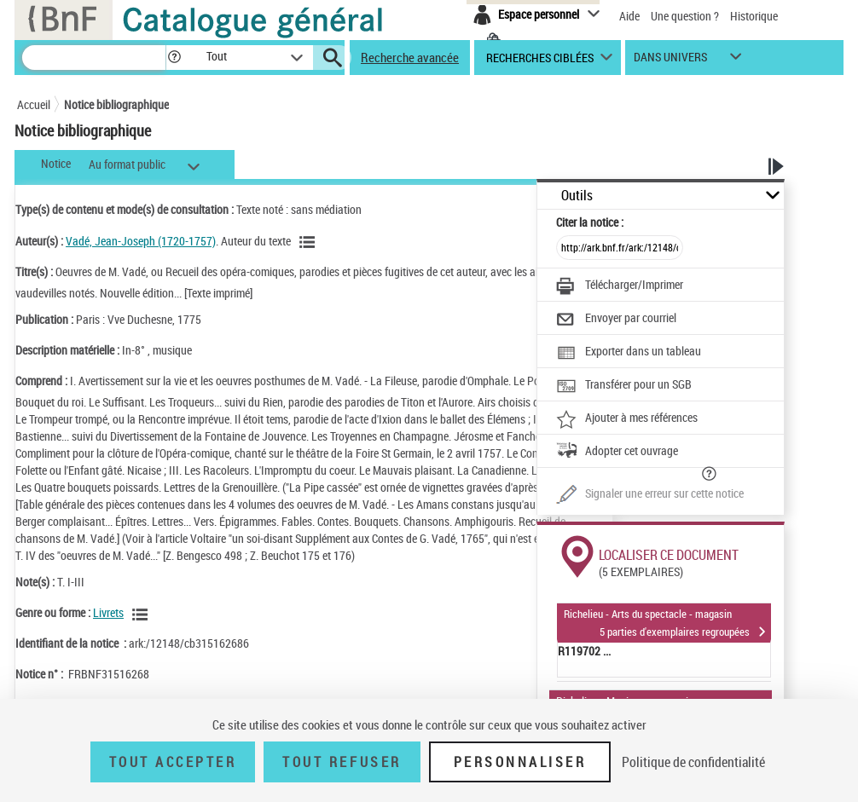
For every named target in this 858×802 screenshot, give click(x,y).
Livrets (108, 612)
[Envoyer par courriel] (616, 319)
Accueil (33, 104)
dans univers (670, 61)
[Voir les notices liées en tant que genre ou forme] (142, 614)
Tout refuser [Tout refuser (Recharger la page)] (341, 762)
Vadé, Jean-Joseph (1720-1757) (141, 241)
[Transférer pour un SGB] (624, 386)
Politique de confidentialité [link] (693, 762)
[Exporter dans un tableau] (628, 353)
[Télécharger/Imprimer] (619, 286)
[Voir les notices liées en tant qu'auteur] (309, 242)
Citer (589, 222)
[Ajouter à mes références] (627, 419)
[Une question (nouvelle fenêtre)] (650, 495)
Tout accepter (173, 762)
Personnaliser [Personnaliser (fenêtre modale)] (520, 762)
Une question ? (685, 16)
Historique (754, 16)
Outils (577, 196)
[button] (174, 57)
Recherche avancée (410, 57)
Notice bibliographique (116, 104)
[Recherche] (93, 57)
